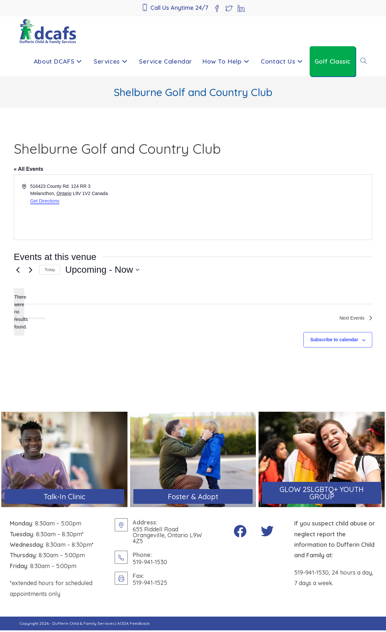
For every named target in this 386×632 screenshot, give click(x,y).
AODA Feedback (133, 624)
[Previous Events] (18, 270)
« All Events (28, 169)
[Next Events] (30, 270)
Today (50, 269)
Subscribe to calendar (334, 341)
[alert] (19, 312)
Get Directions (44, 201)
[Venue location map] (282, 207)
